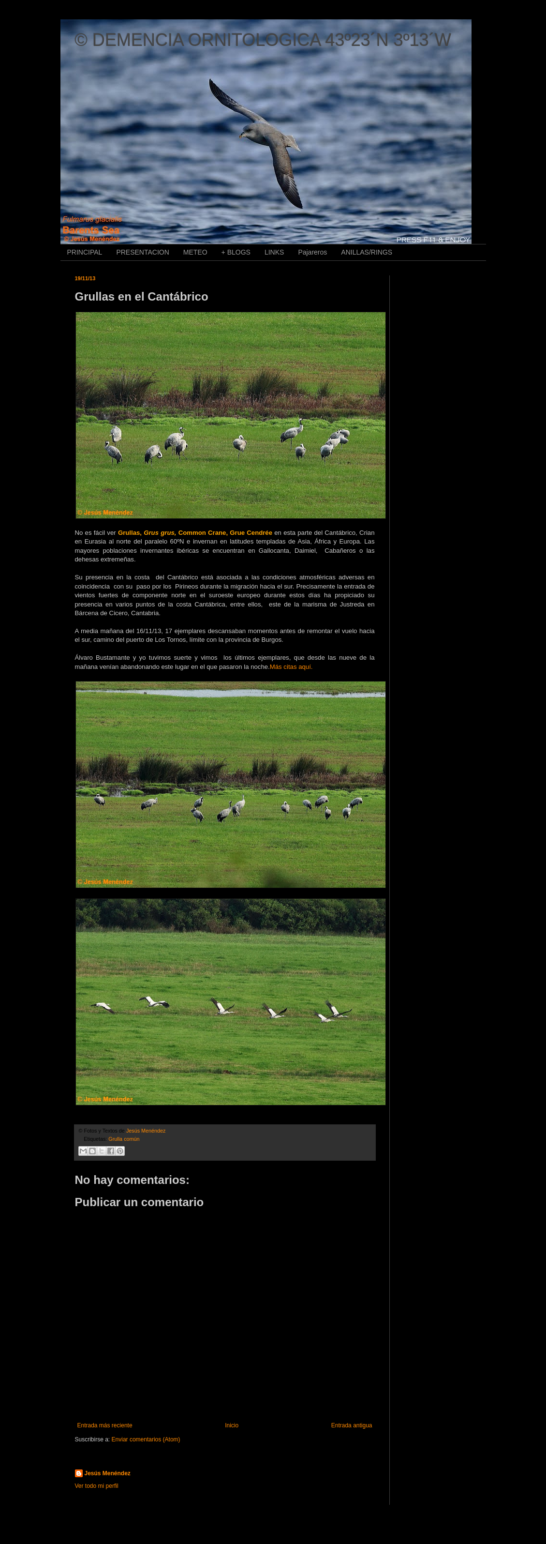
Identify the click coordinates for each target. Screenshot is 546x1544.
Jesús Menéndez (108, 1473)
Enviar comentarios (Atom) (146, 1439)
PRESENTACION (142, 252)
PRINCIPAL (85, 252)
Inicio (231, 1425)
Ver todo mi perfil (96, 1486)
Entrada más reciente (105, 1425)
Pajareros (312, 252)
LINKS (274, 252)
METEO (195, 252)
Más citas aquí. (291, 666)
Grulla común (123, 1139)
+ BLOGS (236, 252)
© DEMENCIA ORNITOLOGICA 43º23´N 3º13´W (263, 40)
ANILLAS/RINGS (366, 252)
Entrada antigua (351, 1425)
